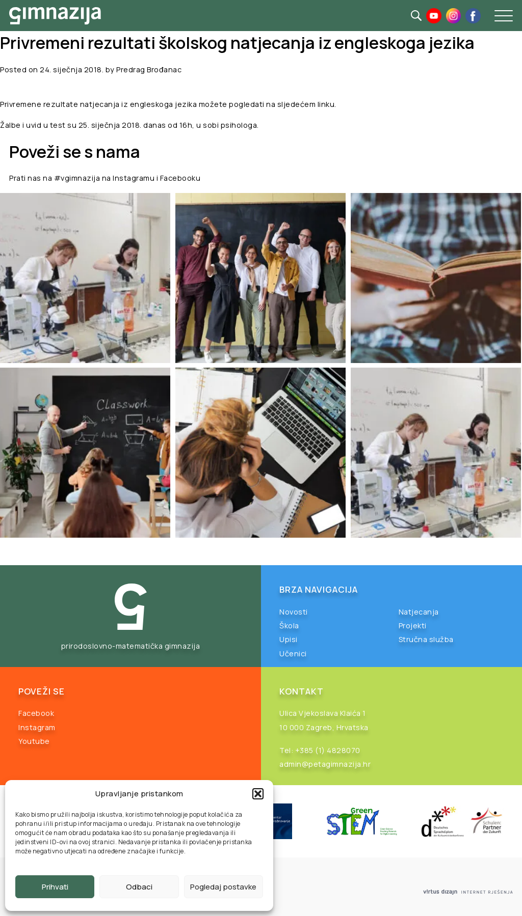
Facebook (36, 713)
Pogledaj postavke (223, 886)
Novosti (293, 612)
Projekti (413, 625)
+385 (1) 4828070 (327, 750)
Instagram (37, 727)
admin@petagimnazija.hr (325, 764)
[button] (258, 794)
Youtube (34, 741)
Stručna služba (426, 639)
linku (326, 104)
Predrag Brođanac (148, 69)
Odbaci (139, 886)
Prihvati (55, 886)
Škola (289, 625)
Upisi (288, 639)
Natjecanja (419, 612)
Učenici (293, 653)
